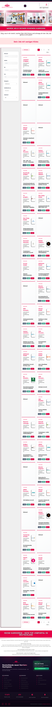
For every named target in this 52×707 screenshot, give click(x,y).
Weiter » (47, 52)
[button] (25, 6)
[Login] (46, 4)
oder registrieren (44, 7)
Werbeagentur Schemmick (46, 704)
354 (48, 49)
